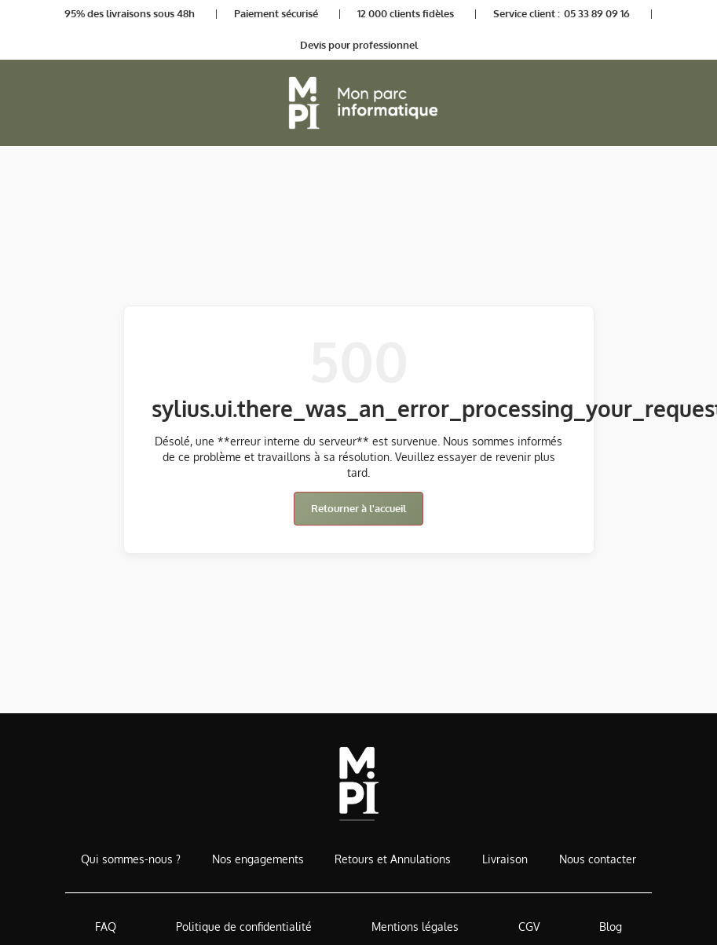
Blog (610, 926)
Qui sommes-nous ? (131, 859)
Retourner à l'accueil (358, 508)
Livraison (505, 859)
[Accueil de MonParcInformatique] (358, 783)
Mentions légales (415, 926)
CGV (529, 926)
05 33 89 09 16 (597, 13)
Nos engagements (258, 859)
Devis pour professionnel (359, 44)
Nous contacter (597, 859)
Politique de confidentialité (244, 926)
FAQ (105, 926)
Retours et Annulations (393, 859)
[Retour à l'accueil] (359, 103)
